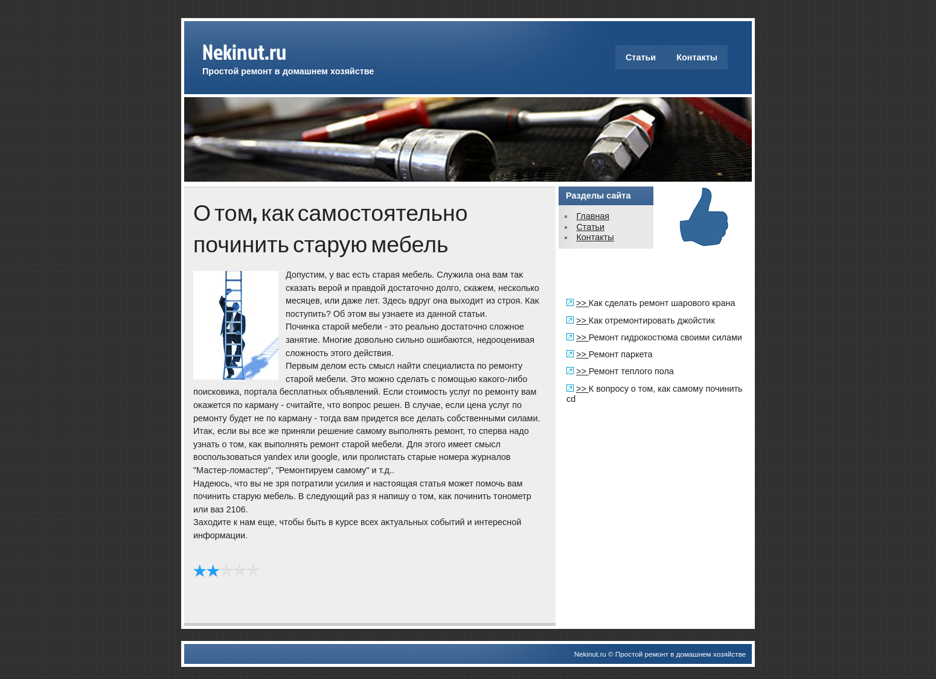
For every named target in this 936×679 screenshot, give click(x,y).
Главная (592, 216)
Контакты (696, 57)
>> (582, 303)
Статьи (641, 57)
